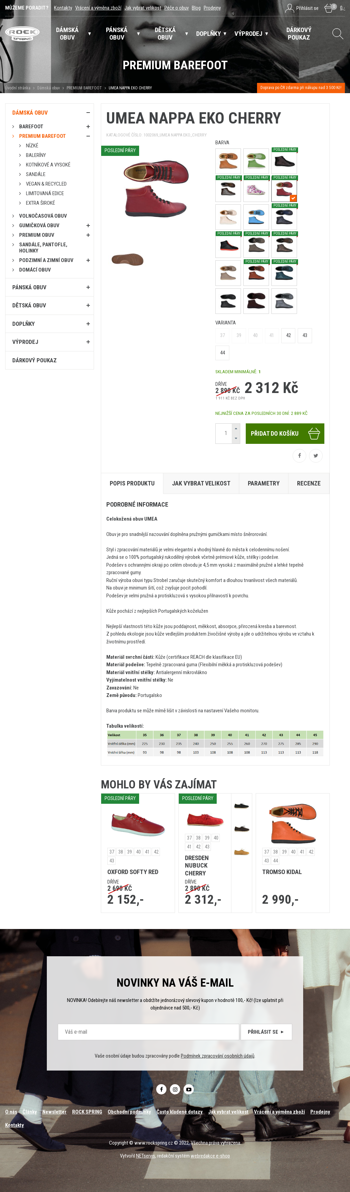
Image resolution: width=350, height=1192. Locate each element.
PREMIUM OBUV (36, 235)
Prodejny (212, 8)
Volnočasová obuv (43, 216)
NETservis (145, 1156)
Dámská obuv (49, 88)
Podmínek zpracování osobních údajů (217, 1056)
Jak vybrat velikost (142, 8)
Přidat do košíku (286, 433)
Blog (196, 8)
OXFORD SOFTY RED (132, 872)
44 (222, 353)
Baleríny (36, 155)
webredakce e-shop (210, 1156)
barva (222, 143)
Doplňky (23, 323)
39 (239, 335)
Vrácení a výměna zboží (98, 8)
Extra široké (40, 203)
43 (304, 335)
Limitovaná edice (45, 193)
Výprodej (25, 341)
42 (288, 335)
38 (120, 852)
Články (30, 1112)
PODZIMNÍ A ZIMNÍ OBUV (46, 260)
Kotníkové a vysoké (48, 165)
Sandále (35, 174)
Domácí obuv (35, 270)
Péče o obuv (176, 8)
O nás (11, 1112)
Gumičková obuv (39, 225)
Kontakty (63, 8)
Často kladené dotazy (180, 1112)
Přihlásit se (266, 1032)
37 (222, 335)
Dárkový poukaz (34, 360)
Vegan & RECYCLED (46, 184)
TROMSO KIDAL (282, 872)
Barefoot (31, 126)
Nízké (32, 146)
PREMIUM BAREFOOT (84, 88)
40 (255, 335)
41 (271, 335)
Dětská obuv (29, 305)
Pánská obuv (29, 287)
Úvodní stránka (17, 88)
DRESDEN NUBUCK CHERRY (197, 865)
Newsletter (54, 1112)
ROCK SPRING (87, 1112)
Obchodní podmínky (129, 1112)
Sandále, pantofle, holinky (43, 248)
